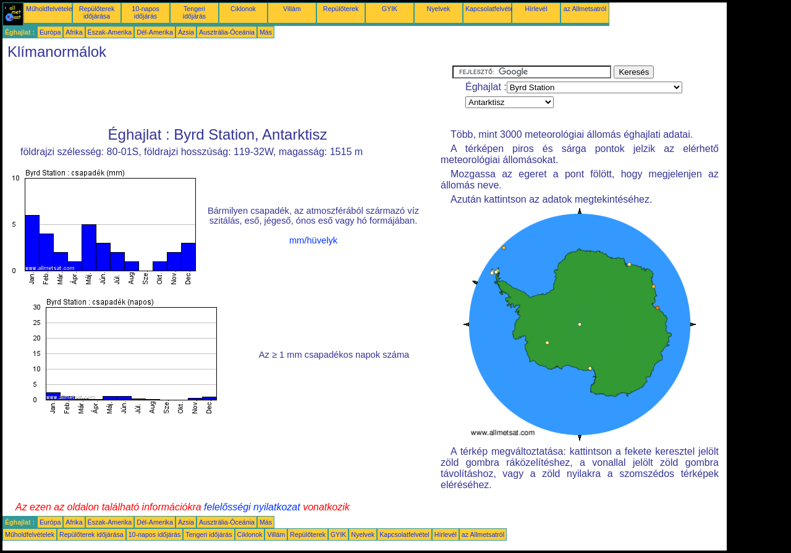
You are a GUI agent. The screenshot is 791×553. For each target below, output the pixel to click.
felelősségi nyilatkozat (252, 507)
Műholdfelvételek (50, 8)
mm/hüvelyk (313, 240)
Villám (292, 8)
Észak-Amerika (110, 32)
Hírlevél (536, 8)
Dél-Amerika (155, 32)
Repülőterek (340, 8)
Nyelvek (438, 8)
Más (266, 32)
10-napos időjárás (145, 12)
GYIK (389, 8)
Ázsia (186, 32)
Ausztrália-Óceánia (227, 32)
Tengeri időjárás (194, 12)
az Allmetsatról (585, 8)
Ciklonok (243, 8)
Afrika (74, 32)
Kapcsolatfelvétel (490, 8)
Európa (50, 32)
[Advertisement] (227, 93)
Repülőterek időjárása (96, 12)
